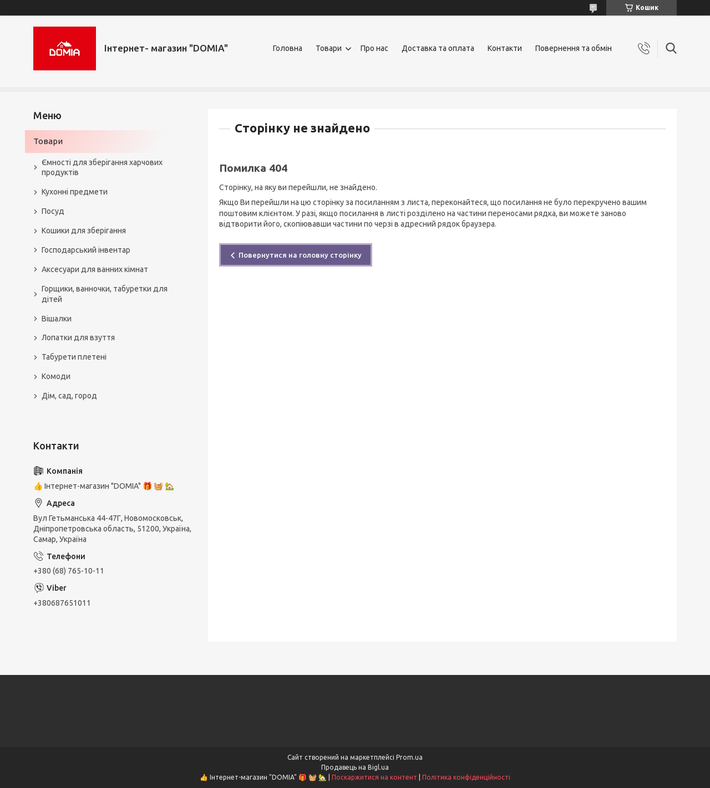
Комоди (56, 376)
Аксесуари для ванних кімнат (95, 269)
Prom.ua (409, 757)
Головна (287, 48)
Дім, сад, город (69, 395)
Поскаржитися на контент (374, 777)
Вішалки (57, 318)
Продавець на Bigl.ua (355, 767)
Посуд (53, 211)
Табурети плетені (74, 356)
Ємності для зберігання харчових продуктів (102, 167)
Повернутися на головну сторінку (300, 255)
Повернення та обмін (573, 48)
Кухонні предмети (75, 191)
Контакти (505, 48)
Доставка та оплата (438, 48)
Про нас (374, 48)
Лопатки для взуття (78, 337)
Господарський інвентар (86, 249)
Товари (329, 48)
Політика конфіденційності (466, 777)
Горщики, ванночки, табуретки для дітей (105, 294)
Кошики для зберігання (84, 230)
